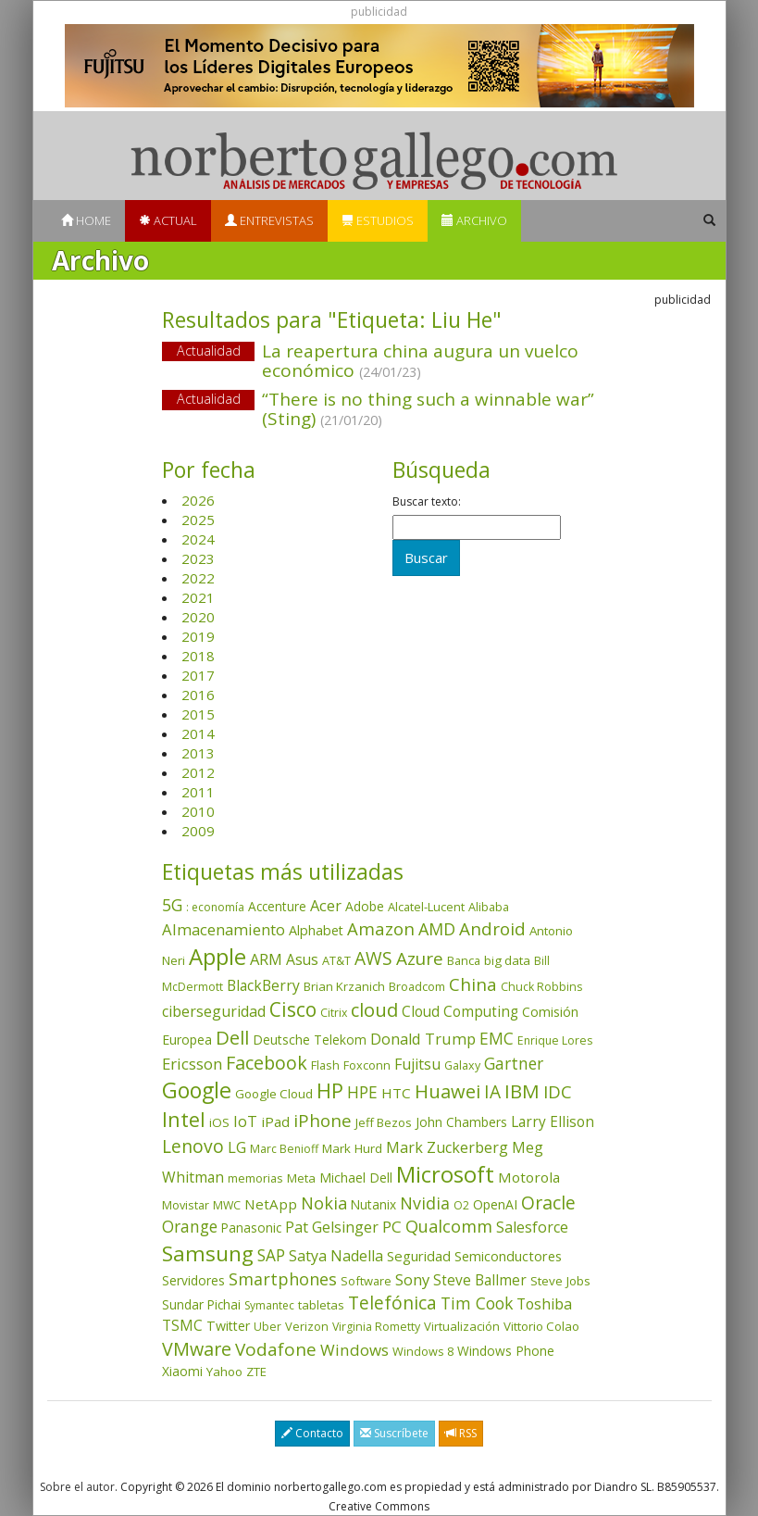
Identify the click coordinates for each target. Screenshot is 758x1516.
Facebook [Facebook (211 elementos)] (266, 1062)
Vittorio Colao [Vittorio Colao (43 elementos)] (541, 1326)
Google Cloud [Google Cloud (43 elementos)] (274, 1093)
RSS (461, 1433)
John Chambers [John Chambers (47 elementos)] (461, 1122)
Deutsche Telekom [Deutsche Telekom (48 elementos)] (310, 1039)
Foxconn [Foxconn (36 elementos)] (367, 1065)
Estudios (378, 220)
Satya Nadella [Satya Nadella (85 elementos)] (336, 1256)
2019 (198, 636)
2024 (198, 539)
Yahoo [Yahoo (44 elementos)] (224, 1371)
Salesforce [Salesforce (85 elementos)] (532, 1227)
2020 (198, 617)
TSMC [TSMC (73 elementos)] (182, 1325)
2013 (198, 753)
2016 (198, 694)
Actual (168, 220)
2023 (198, 558)
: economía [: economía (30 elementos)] (215, 907)
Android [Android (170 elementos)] (492, 929)
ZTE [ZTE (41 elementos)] (256, 1371)
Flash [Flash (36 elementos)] (325, 1065)
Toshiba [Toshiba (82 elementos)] (544, 1304)
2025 (198, 519)
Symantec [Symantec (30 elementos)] (269, 1305)
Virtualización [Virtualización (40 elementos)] (462, 1326)
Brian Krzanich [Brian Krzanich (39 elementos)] (344, 986)
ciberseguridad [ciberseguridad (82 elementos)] (214, 1011)
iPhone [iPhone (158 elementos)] (322, 1120)
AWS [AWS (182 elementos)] (373, 958)
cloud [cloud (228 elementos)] (374, 1009)
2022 (198, 578)
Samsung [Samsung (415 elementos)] (208, 1253)
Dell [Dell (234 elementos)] (232, 1037)
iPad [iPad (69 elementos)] (275, 1121)
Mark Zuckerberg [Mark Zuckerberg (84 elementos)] (447, 1147)
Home (86, 220)
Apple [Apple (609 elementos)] (217, 956)
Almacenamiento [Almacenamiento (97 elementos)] (223, 929)
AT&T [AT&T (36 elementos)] (336, 960)
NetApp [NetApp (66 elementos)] (270, 1204)
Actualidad (209, 350)
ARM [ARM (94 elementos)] (266, 959)
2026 (198, 500)
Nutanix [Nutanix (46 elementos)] (373, 1204)
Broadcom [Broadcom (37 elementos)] (417, 986)
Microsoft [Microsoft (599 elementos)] (445, 1174)
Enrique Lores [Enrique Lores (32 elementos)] (554, 1040)
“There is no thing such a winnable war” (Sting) (428, 409)
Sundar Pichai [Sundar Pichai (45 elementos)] (201, 1305)
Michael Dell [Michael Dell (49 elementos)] (355, 1177)
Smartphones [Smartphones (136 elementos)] (283, 1279)
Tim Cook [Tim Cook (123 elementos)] (477, 1303)
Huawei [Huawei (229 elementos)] (447, 1091)
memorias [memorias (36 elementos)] (255, 1178)
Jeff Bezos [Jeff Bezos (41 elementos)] (383, 1122)
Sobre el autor (77, 1487)
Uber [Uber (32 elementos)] (267, 1326)
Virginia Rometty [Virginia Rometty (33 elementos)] (376, 1326)
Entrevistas (269, 220)
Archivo (474, 220)
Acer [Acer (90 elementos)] (326, 906)
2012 (198, 772)
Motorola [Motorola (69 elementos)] (529, 1177)
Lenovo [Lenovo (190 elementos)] (193, 1146)
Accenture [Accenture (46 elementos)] (277, 906)
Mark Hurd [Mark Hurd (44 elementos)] (352, 1148)
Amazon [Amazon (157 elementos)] (381, 928)
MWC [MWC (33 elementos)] (227, 1205)
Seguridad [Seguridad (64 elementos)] (419, 1256)
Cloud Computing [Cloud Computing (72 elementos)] (460, 1011)
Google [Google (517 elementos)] (196, 1090)
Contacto (312, 1433)
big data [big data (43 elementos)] (507, 960)
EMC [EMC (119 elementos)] (496, 1038)
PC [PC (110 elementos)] (392, 1226)
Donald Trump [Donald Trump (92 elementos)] (423, 1038)
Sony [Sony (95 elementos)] (412, 1279)
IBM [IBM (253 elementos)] (522, 1091)
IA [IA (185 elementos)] (492, 1091)
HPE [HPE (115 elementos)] (362, 1092)
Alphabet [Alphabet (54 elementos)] (316, 930)
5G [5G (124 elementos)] (172, 905)
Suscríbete (394, 1433)
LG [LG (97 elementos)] (237, 1147)
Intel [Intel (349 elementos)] (183, 1119)
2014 (198, 733)
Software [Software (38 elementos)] (366, 1280)
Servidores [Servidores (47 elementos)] (193, 1280)
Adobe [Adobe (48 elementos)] (364, 906)
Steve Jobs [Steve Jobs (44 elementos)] (560, 1280)
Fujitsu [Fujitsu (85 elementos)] (417, 1064)
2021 (198, 597)
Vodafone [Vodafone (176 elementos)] (276, 1349)
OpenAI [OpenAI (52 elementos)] (495, 1204)
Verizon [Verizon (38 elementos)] (307, 1326)
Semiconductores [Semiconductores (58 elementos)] (508, 1256)
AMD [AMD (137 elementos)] (436, 929)
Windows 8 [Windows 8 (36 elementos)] (423, 1351)
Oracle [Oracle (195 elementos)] (548, 1202)
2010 (198, 811)
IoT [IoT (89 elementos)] (245, 1121)
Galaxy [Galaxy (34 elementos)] (462, 1065)
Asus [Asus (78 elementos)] (302, 959)
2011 (198, 792)
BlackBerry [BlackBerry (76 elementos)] (263, 985)
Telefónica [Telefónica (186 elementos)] (392, 1302)
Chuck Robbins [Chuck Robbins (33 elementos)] (541, 987)
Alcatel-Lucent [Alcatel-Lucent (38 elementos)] (426, 906)
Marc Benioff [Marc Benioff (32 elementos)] (284, 1149)
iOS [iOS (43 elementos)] (219, 1122)
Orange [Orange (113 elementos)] (189, 1226)
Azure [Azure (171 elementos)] (419, 958)
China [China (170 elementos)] (473, 984)
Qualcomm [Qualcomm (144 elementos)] (448, 1226)
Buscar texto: (426, 502)
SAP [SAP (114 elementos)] (271, 1255)
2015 (198, 714)
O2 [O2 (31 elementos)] (461, 1205)
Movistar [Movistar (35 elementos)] (185, 1205)
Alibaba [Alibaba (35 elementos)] (488, 906)
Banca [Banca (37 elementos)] (463, 960)
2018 (198, 655)
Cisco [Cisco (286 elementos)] (293, 1009)
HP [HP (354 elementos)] (330, 1090)
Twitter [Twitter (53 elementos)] (228, 1325)
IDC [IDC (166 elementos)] (557, 1091)
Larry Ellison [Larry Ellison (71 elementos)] (552, 1122)
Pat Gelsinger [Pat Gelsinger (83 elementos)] (332, 1227)
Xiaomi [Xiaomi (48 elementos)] (182, 1371)
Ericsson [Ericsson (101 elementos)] (192, 1063)
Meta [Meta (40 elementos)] (301, 1178)
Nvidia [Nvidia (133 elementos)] (425, 1203)
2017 (198, 675)
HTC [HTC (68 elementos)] (396, 1093)
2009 (198, 830)
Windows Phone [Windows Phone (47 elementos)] (505, 1350)
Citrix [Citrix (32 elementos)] (333, 1013)
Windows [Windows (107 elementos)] (354, 1349)
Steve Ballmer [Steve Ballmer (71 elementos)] (480, 1280)
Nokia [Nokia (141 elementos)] (324, 1203)
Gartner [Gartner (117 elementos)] (513, 1063)
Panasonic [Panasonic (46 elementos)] (251, 1227)
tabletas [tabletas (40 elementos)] (321, 1305)
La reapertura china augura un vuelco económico (420, 360)
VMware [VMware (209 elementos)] (196, 1348)
